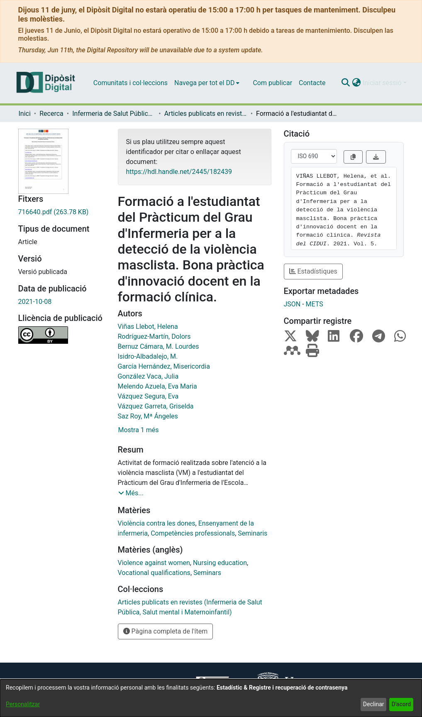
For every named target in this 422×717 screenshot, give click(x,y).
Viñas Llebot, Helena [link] (148, 326)
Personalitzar (23, 704)
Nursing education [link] (220, 563)
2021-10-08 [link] (35, 302)
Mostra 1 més (138, 430)
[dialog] (211, 698)
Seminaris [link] (252, 533)
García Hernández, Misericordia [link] (164, 366)
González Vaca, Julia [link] (148, 376)
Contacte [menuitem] (312, 83)
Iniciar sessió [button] (383, 83)
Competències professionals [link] (193, 533)
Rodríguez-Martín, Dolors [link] (154, 336)
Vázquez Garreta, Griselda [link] (156, 406)
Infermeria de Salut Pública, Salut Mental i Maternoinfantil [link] (113, 113)
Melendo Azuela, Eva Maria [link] (157, 386)
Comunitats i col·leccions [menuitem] (130, 83)
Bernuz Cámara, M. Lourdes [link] (158, 346)
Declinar (373, 704)
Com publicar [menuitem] (272, 83)
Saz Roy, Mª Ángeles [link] (148, 416)
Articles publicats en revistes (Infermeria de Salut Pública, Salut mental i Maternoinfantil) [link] (205, 113)
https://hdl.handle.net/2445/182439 (179, 172)
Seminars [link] (207, 573)
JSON (292, 304)
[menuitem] (206, 83)
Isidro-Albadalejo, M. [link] (148, 356)
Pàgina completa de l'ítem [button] (165, 631)
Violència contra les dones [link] (156, 523)
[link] (61, 212)
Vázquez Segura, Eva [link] (148, 396)
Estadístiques (313, 271)
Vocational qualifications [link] (154, 573)
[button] (346, 83)
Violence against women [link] (154, 563)
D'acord (401, 704)
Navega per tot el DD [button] (204, 83)
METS (314, 304)
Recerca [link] (51, 113)
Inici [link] (25, 113)
